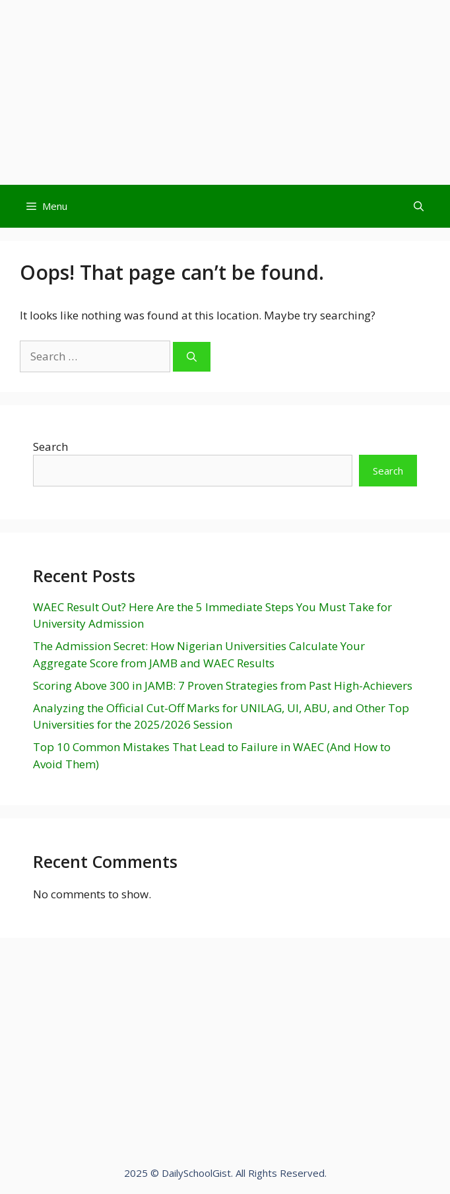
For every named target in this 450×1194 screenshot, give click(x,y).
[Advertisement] (225, 92)
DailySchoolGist (196, 1172)
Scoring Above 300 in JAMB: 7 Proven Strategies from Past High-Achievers (222, 685)
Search (50, 446)
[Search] (191, 357)
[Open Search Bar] (419, 206)
